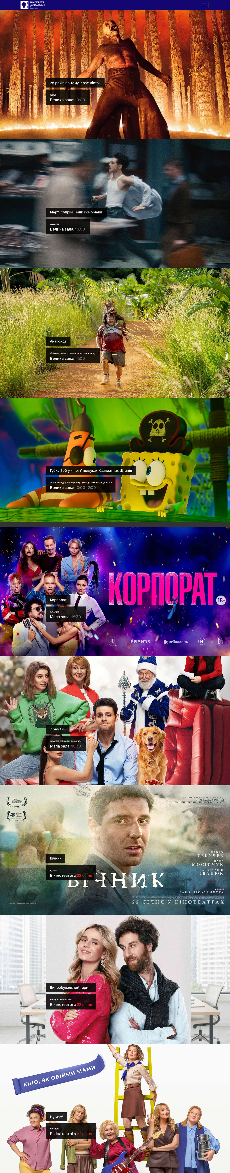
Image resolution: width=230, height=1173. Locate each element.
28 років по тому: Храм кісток (75, 83)
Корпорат (58, 600)
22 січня (84, 875)
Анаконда (58, 341)
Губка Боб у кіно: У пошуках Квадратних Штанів (91, 470)
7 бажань (58, 729)
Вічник (55, 858)
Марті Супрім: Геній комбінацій (76, 212)
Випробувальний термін (71, 987)
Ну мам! (56, 1117)
